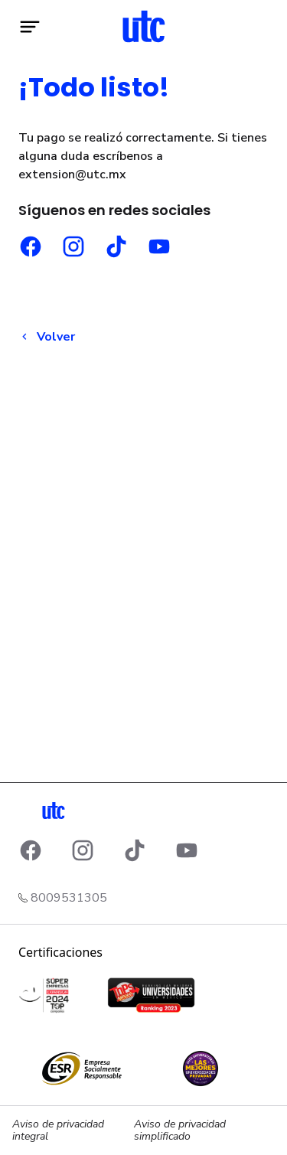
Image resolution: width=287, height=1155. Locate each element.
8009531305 (69, 897)
